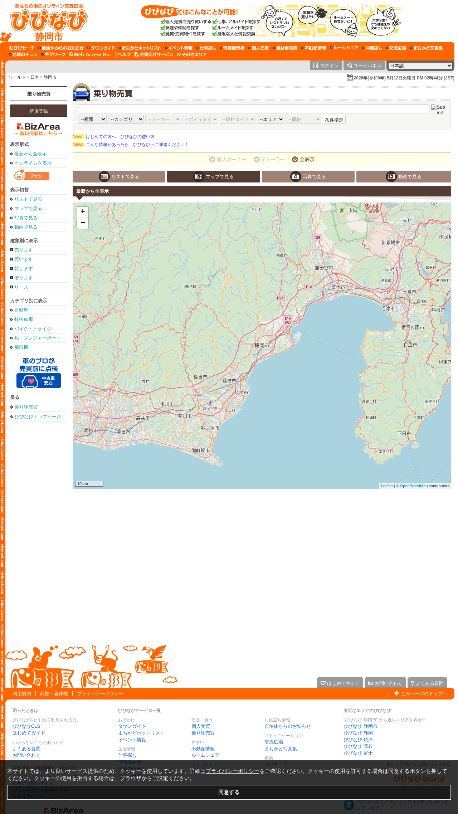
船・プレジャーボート (37, 338)
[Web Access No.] (90, 54)
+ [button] (83, 212)
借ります (23, 278)
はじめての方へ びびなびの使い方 (114, 136)
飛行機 (21, 347)
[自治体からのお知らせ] (61, 48)
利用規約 (22, 693)
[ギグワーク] (53, 54)
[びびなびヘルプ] (122, 54)
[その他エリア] (191, 54)
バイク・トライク (33, 328)
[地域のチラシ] (23, 54)
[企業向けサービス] (154, 54)
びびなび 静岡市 (360, 726)
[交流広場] (396, 48)
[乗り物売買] (285, 48)
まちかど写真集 (280, 748)
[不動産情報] (313, 48)
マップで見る (28, 208)
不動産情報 (203, 748)
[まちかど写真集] (426, 48)
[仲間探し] (372, 48)
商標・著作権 (54, 693)
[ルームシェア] (344, 48)
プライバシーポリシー (100, 693)
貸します (23, 268)
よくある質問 (26, 748)
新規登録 (38, 111)
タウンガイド (132, 726)
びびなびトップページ (38, 416)
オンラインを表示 (33, 163)
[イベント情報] (179, 48)
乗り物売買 (38, 94)
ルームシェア (205, 755)
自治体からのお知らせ (287, 726)
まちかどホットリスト (141, 733)
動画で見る (26, 227)
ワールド (17, 77)
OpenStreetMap (414, 486)
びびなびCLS (26, 726)
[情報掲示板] (232, 48)
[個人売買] (258, 48)
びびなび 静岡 (358, 733)
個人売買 (200, 726)
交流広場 (273, 742)
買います (23, 259)
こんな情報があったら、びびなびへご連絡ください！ (131, 144)
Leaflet (387, 486)
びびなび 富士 (358, 753)
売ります (23, 250)
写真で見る (26, 217)
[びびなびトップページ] (45, 21)
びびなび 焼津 (358, 739)
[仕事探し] (206, 48)
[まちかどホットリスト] (139, 48)
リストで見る (28, 199)
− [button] (83, 223)
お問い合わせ (26, 755)
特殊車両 (23, 319)
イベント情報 (132, 739)
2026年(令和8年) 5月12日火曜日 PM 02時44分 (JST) (404, 78)
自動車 (21, 310)
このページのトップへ (424, 693)
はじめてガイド (29, 733)
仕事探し (127, 755)
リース (21, 287)
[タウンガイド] (101, 48)
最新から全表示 (30, 153)
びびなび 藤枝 (358, 746)
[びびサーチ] (22, 48)
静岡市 (50, 77)
